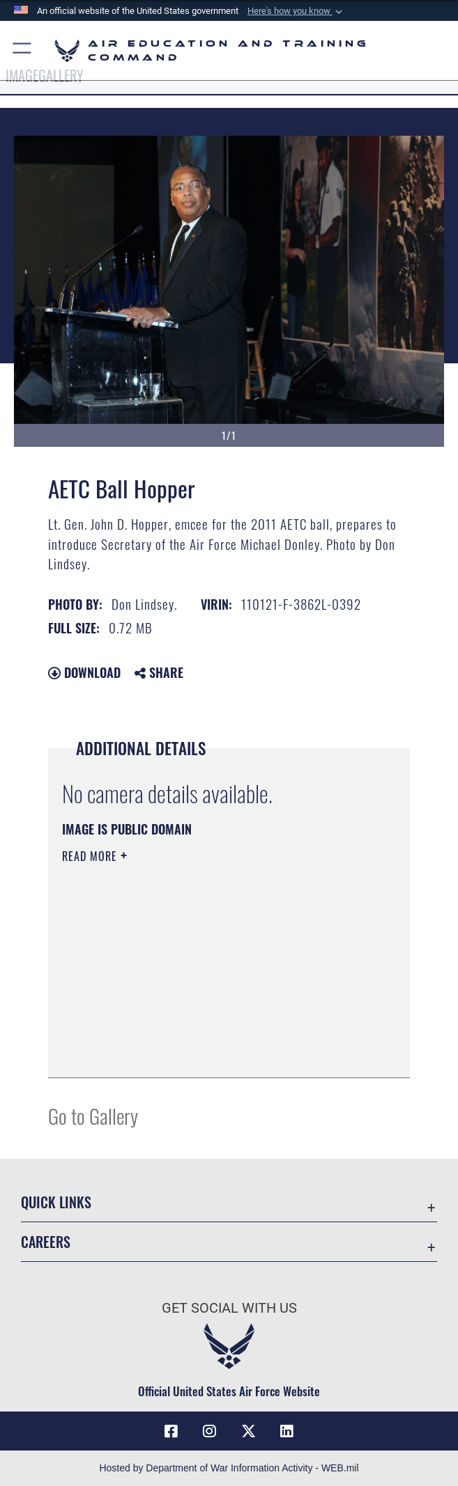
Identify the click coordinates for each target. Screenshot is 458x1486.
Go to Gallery (93, 1115)
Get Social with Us (229, 1307)
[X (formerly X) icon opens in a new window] (248, 1431)
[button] (296, 11)
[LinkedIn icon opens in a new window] (287, 1431)
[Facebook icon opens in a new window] (170, 1431)
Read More (91, 856)
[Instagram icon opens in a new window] (209, 1431)
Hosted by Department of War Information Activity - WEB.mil (228, 1467)
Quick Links (56, 1202)
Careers (45, 1241)
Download (84, 672)
